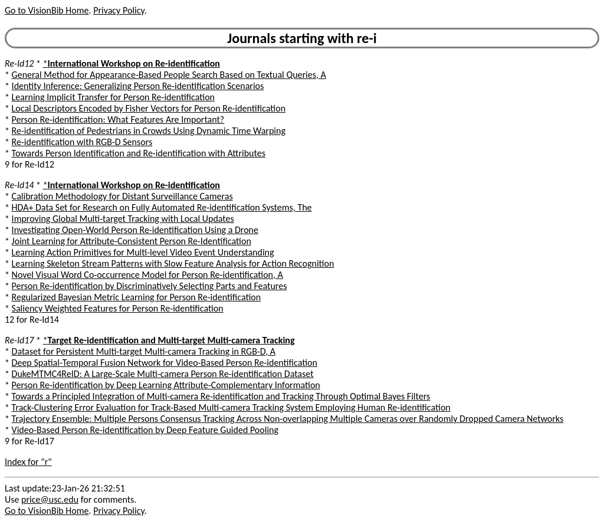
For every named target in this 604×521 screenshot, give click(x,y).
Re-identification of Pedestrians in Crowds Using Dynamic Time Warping (148, 130)
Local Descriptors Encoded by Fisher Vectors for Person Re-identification (148, 108)
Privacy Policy (118, 10)
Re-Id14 (19, 185)
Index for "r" (28, 461)
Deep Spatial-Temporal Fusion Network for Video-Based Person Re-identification (164, 362)
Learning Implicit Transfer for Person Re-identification (113, 97)
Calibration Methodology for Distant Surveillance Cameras (122, 196)
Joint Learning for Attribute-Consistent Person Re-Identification (131, 241)
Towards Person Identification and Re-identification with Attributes (138, 153)
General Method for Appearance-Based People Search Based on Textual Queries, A (169, 74)
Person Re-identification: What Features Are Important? (118, 119)
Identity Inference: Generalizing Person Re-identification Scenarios (138, 85)
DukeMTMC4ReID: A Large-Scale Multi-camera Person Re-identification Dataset (163, 373)
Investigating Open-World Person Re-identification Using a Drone (135, 229)
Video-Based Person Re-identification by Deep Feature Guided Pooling (145, 429)
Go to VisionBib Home (46, 10)
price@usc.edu (49, 499)
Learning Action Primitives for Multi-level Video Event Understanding (143, 252)
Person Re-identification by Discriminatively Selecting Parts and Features (149, 285)
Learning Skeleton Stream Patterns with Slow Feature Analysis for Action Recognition (173, 263)
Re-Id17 (19, 340)
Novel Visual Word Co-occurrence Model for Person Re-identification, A (147, 274)
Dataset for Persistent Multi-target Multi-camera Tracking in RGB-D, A (143, 351)
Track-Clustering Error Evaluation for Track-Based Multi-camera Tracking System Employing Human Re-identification (231, 407)
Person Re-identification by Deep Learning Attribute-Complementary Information (166, 385)
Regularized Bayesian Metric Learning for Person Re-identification (136, 297)
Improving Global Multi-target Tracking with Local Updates (123, 218)
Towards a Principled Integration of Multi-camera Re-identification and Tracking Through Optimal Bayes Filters (221, 396)
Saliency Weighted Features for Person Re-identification (118, 308)
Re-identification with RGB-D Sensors (82, 142)
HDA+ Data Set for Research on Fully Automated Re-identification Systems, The (162, 207)
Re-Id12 (19, 63)
